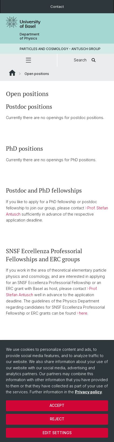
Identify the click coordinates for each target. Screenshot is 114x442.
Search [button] (85, 60)
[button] (28, 60)
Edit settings (57, 432)
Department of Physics (29, 36)
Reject (57, 419)
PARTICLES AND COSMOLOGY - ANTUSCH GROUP (60, 49)
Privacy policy (88, 392)
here (83, 313)
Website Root (12, 73)
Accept (57, 405)
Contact (57, 6)
